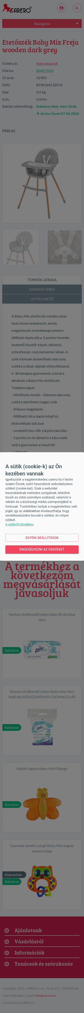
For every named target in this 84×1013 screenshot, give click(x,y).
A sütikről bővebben (19, 524)
